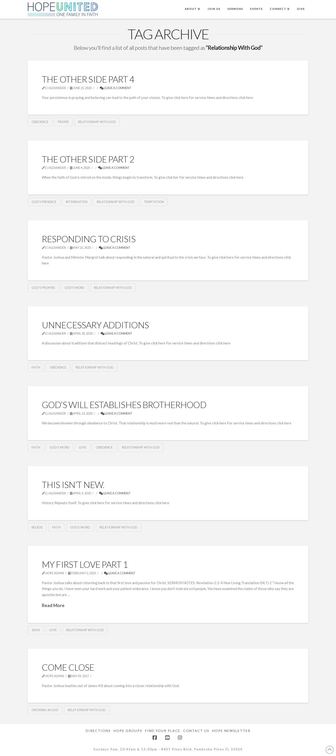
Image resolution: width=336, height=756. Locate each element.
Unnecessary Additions (95, 325)
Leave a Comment (115, 88)
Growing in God (45, 710)
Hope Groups (128, 731)
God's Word (74, 287)
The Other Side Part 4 (88, 79)
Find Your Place (162, 731)
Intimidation (76, 202)
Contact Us (196, 731)
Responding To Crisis (89, 239)
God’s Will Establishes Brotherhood (124, 404)
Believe (37, 527)
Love (82, 447)
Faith (36, 367)
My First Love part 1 (85, 564)
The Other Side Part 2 (88, 159)
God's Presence (44, 202)
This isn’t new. (73, 484)
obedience (40, 122)
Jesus (36, 630)
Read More (53, 605)
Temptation (154, 202)
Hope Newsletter (231, 731)
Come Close (68, 667)
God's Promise (43, 287)
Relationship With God (97, 122)
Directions (98, 731)
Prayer (63, 122)
